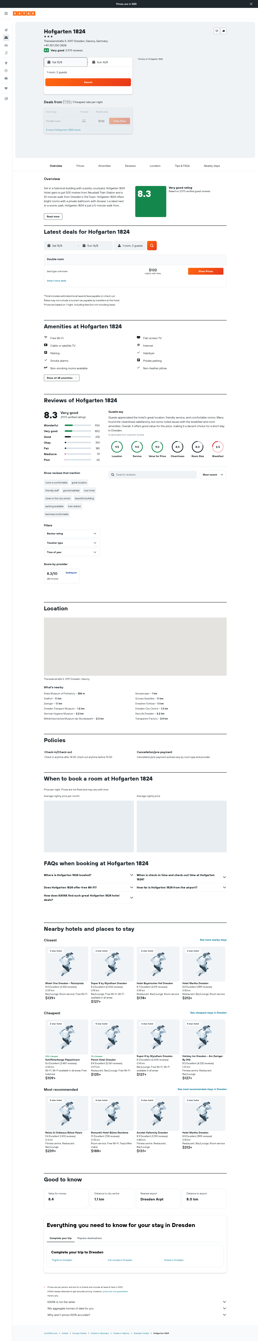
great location (79, 482)
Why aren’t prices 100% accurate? (137, 1315)
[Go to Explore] (6, 57)
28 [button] (106, 130)
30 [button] (123, 130)
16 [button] (123, 113)
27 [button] (97, 130)
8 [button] (114, 104)
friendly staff (52, 490)
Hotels (65, 1333)
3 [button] (71, 104)
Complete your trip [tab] (61, 1238)
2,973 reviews (74, 50)
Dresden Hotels (141, 1333)
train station (74, 506)
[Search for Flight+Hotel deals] (6, 47)
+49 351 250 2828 (55, 45)
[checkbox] (62, 575)
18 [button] (80, 121)
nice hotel (89, 490)
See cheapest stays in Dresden (208, 1012)
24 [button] (71, 130)
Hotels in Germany (100, 1333)
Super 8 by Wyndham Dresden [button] (109, 983)
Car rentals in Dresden (120, 1260)
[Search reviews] (155, 474)
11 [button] (80, 113)
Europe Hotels (80, 1333)
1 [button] (114, 95)
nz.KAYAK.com (51, 1333)
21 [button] (106, 121)
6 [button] (97, 104)
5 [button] (89, 104)
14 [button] (106, 113)
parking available (54, 506)
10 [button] (71, 113)
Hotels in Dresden (174, 1260)
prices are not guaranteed (115, 1291)
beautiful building (84, 498)
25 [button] (80, 130)
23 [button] (123, 121)
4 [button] (80, 104)
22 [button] (114, 121)
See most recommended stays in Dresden (202, 1089)
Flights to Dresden (62, 1260)
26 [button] (88, 130)
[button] (251, 3)
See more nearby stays (213, 939)
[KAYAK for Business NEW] (6, 72)
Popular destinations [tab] (89, 1238)
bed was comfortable (56, 514)
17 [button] (71, 121)
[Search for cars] (6, 39)
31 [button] (71, 138)
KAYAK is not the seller (137, 1302)
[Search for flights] (6, 24)
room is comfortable (56, 482)
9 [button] (123, 104)
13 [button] (97, 113)
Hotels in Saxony (121, 1333)
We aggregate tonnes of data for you (137, 1308)
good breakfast (71, 490)
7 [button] (106, 104)
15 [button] (114, 113)
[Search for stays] (6, 32)
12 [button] (88, 113)
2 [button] (123, 95)
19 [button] (88, 121)
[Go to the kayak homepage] (24, 13)
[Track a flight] (6, 64)
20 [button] (97, 121)
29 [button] (114, 130)
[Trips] (6, 82)
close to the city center (58, 498)
